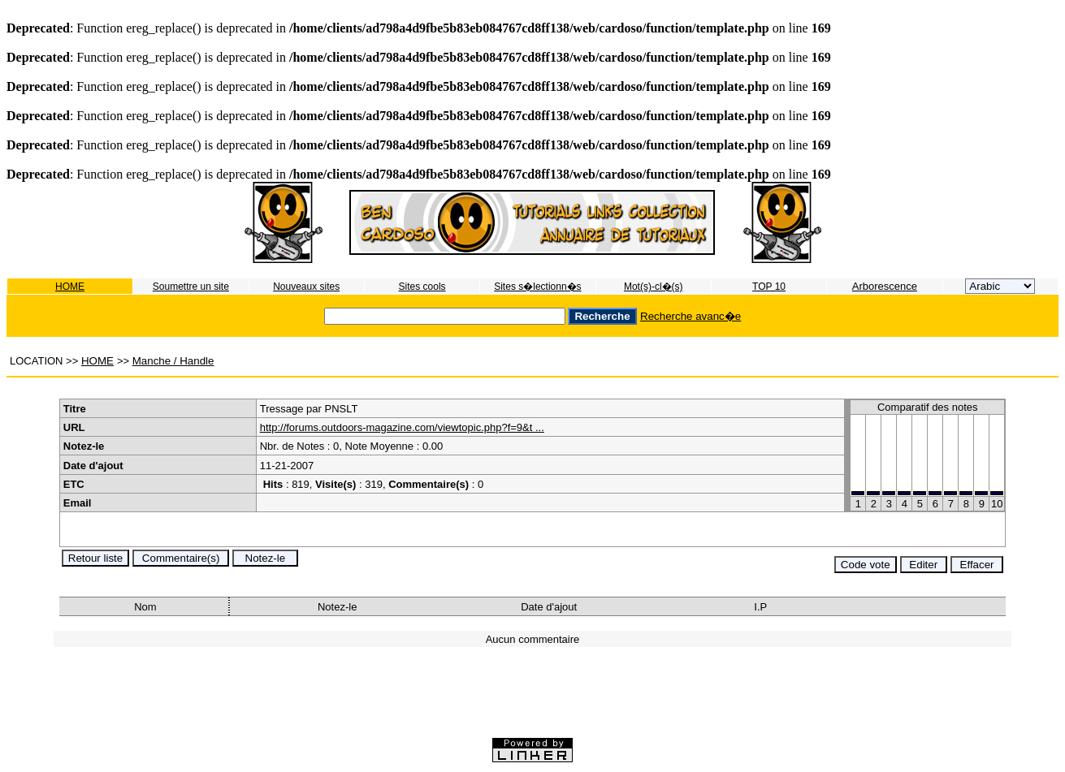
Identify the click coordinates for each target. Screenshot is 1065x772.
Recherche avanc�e (690, 316)
